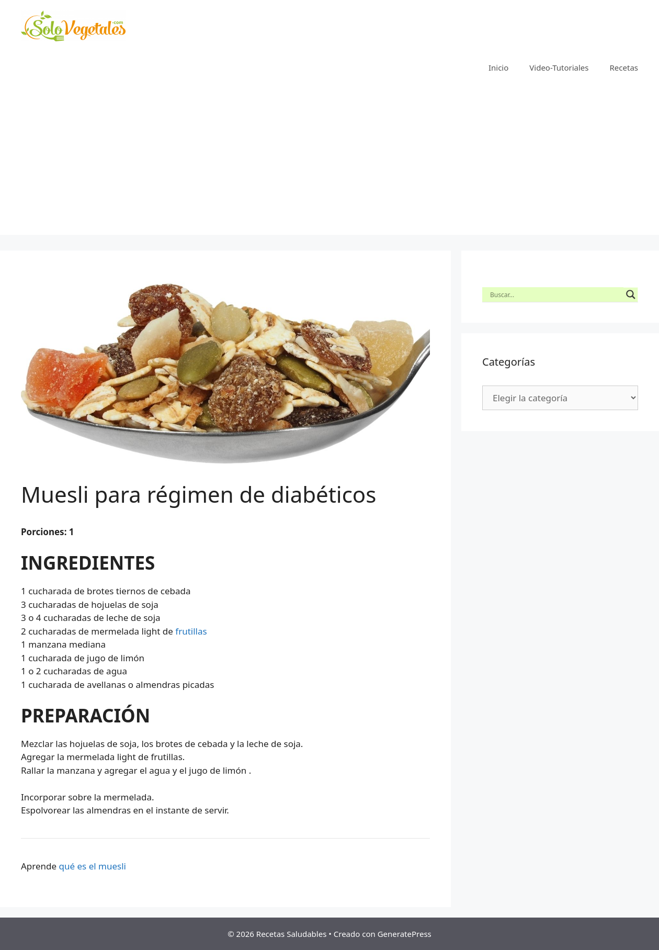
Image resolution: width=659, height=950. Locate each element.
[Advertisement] (329, 161)
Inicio (498, 67)
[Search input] (555, 294)
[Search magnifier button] (630, 294)
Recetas (624, 67)
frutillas (191, 631)
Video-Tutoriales (558, 67)
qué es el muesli (92, 866)
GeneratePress (404, 934)
